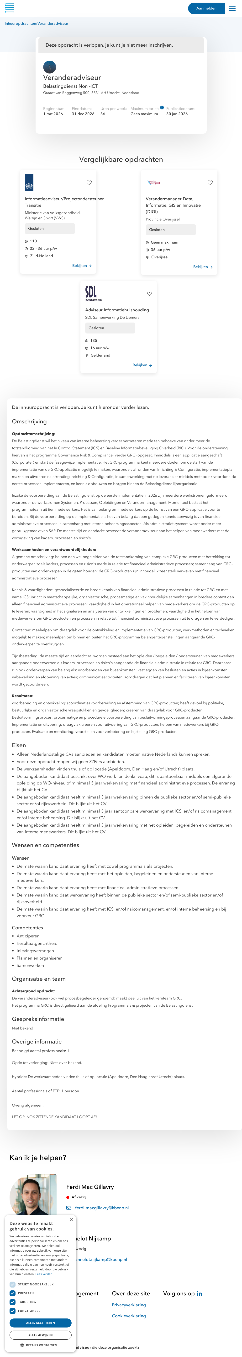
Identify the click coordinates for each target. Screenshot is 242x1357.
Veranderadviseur (52, 23)
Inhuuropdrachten (20, 23)
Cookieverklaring (129, 1316)
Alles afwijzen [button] (40, 1335)
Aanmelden (206, 8)
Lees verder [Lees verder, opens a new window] (44, 1274)
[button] (41, 1345)
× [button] (71, 1220)
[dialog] (40, 1283)
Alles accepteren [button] (40, 1323)
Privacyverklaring (129, 1305)
